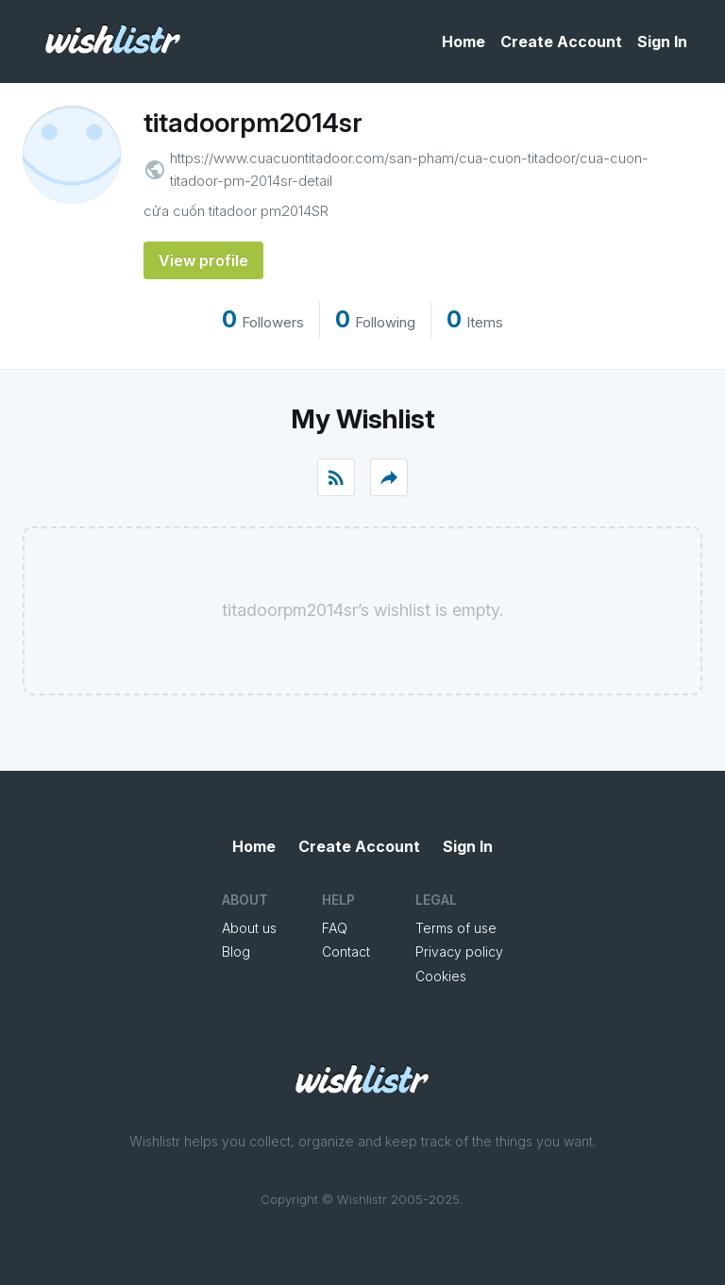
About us (249, 928)
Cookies (440, 976)
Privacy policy (459, 951)
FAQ (334, 928)
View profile (203, 260)
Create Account (561, 41)
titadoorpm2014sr (252, 123)
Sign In (662, 41)
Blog (236, 951)
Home (463, 41)
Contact (346, 951)
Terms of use (456, 928)
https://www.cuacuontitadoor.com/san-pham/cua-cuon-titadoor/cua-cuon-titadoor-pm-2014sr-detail (409, 169)
